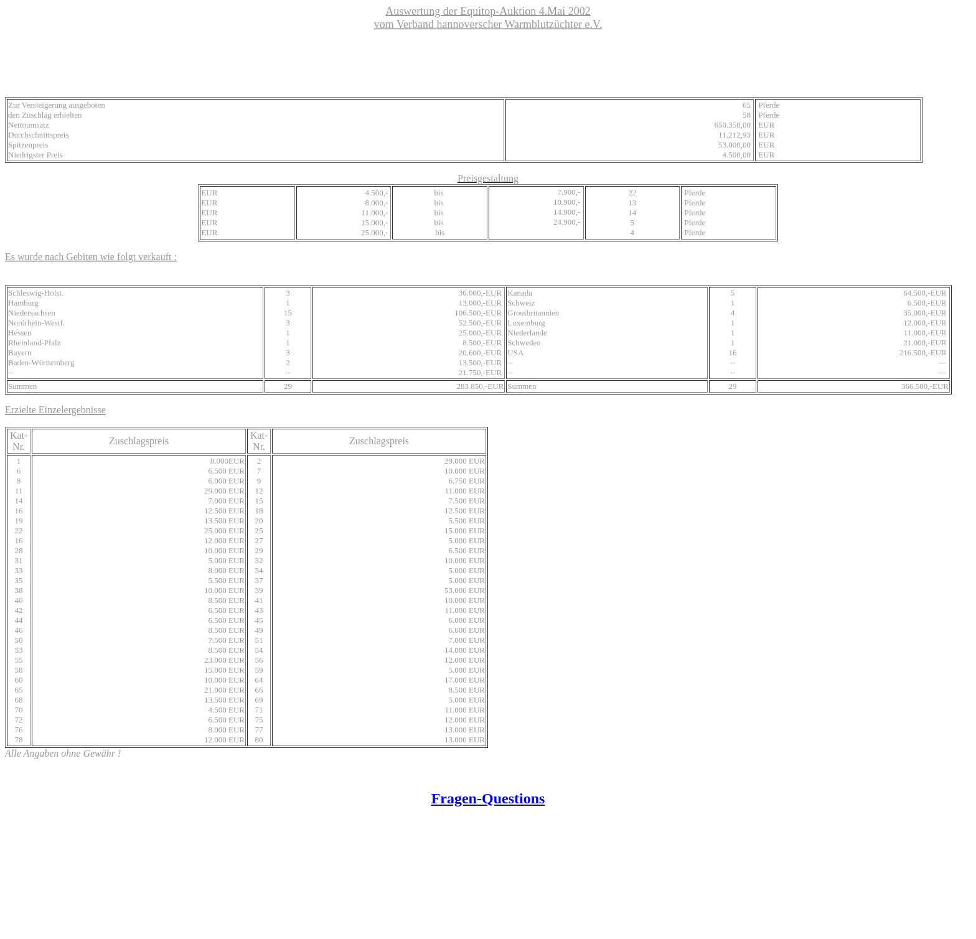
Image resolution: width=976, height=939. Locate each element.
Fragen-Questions (488, 798)
